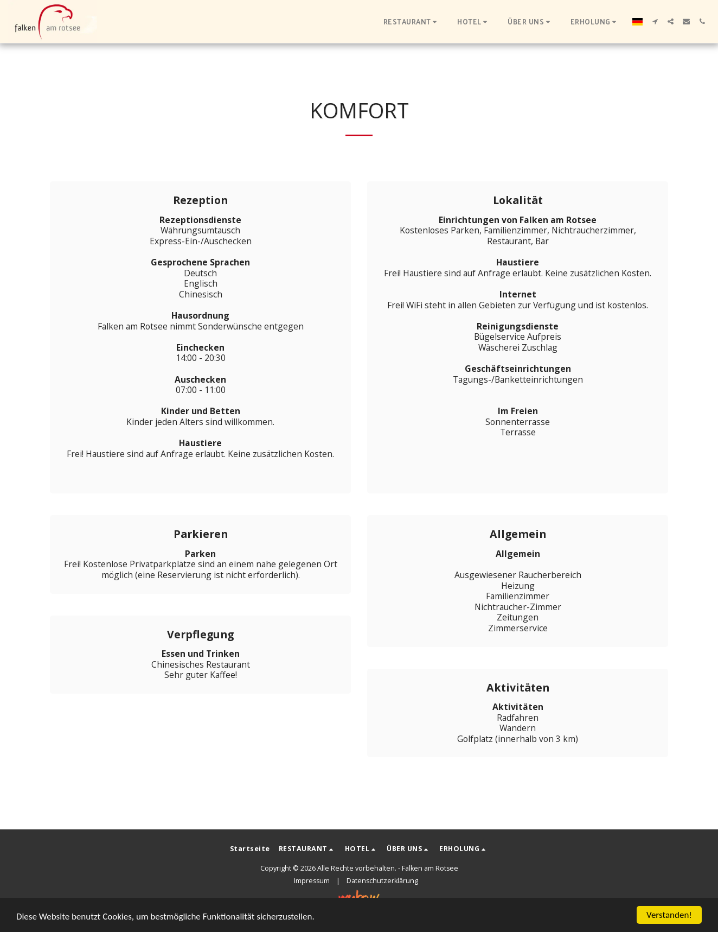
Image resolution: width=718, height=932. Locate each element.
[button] (411, 21)
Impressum (312, 880)
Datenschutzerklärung (382, 880)
